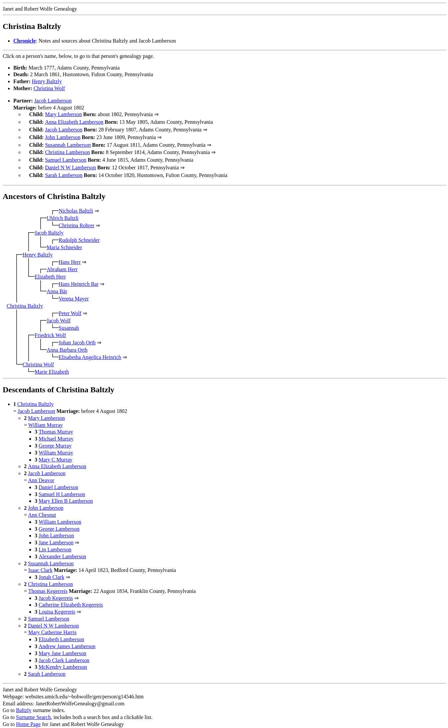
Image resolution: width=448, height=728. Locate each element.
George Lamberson (59, 523)
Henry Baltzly (47, 81)
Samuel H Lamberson (62, 488)
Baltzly (23, 704)
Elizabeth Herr (50, 270)
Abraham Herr (62, 263)
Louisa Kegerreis (57, 606)
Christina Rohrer (76, 219)
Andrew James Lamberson (67, 640)
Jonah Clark (51, 571)
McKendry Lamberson (63, 661)
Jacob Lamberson (53, 100)
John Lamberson (62, 135)
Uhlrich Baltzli (63, 212)
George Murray (55, 440)
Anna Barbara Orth (67, 344)
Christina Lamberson (67, 149)
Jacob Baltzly (49, 227)
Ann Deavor (41, 474)
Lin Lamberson (55, 543)
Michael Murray (56, 433)
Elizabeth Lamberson (61, 633)
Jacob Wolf (59, 314)
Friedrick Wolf (50, 329)
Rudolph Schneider (79, 234)
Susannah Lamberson (68, 142)
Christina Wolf (49, 88)
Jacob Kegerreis (56, 592)
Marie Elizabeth (52, 366)
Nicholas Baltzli (76, 205)
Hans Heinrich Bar (79, 278)
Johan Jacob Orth (77, 336)
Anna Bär (57, 285)
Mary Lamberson (63, 114)
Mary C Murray (55, 453)
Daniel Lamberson (58, 481)
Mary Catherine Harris (52, 626)
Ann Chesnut (42, 509)
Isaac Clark (40, 564)
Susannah (69, 322)
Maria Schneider (64, 241)
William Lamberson (60, 516)
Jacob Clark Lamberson (64, 654)
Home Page (28, 718)
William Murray (45, 419)
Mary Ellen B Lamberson (66, 495)
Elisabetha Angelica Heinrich (90, 351)
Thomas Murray (56, 426)
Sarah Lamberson (63, 170)
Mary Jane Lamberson (62, 647)
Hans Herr (70, 256)
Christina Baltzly (25, 300)
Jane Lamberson (56, 536)
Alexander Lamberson (62, 550)
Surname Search (33, 711)
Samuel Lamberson (65, 156)
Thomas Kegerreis (48, 585)
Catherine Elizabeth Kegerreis (71, 599)
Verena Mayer (74, 292)
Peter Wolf (70, 307)
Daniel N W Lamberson (70, 163)
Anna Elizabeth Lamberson (74, 121)
